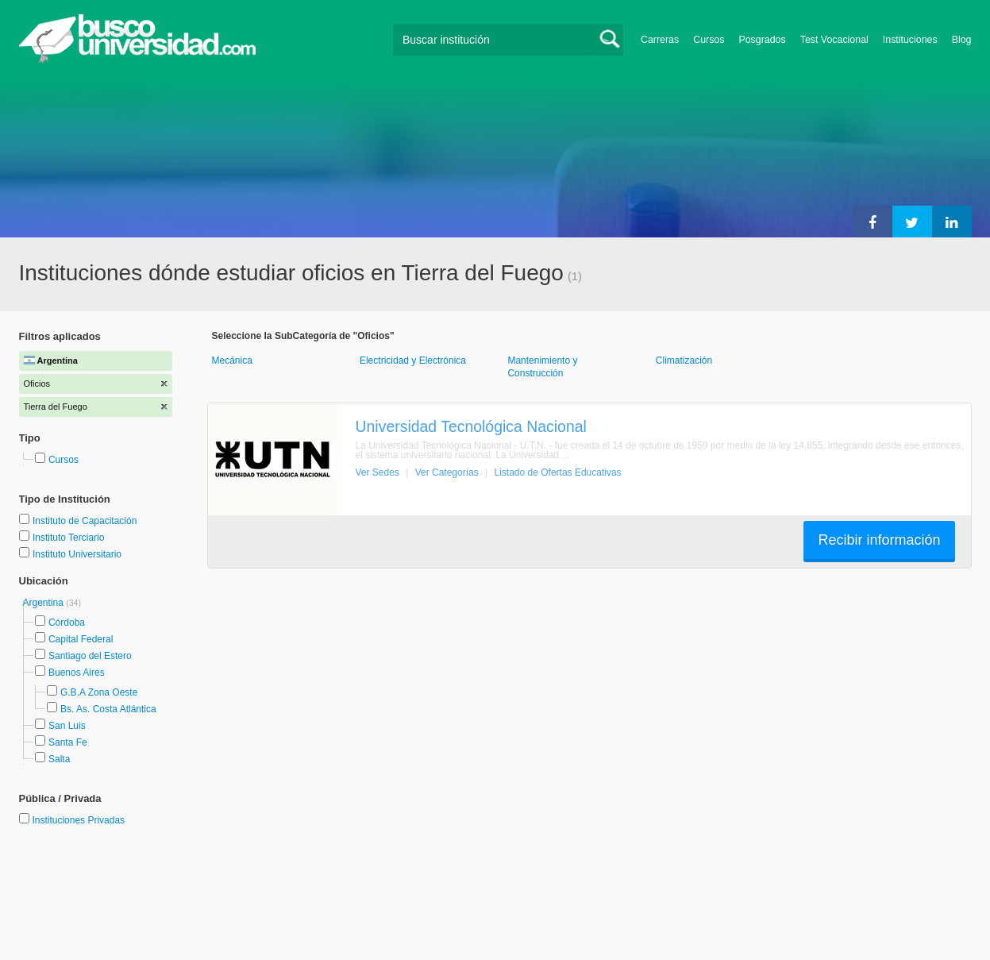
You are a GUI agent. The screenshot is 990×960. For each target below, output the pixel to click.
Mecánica (232, 360)
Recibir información (879, 540)
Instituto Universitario (77, 554)
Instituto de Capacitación (85, 520)
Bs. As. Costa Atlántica (108, 709)
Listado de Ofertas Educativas (558, 472)
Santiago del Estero (90, 655)
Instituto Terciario (69, 537)
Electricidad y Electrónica (413, 360)
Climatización (684, 360)
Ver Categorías (447, 472)
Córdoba (66, 622)
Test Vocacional (834, 39)
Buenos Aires (76, 672)
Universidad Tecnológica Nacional (471, 426)
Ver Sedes (377, 472)
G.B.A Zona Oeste (98, 692)
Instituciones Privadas (78, 820)
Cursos (708, 39)
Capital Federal (80, 639)
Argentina (45, 602)
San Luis (67, 725)
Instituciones (910, 39)
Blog (962, 39)
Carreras (660, 39)
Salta (59, 759)
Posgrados (761, 39)
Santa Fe (67, 742)
